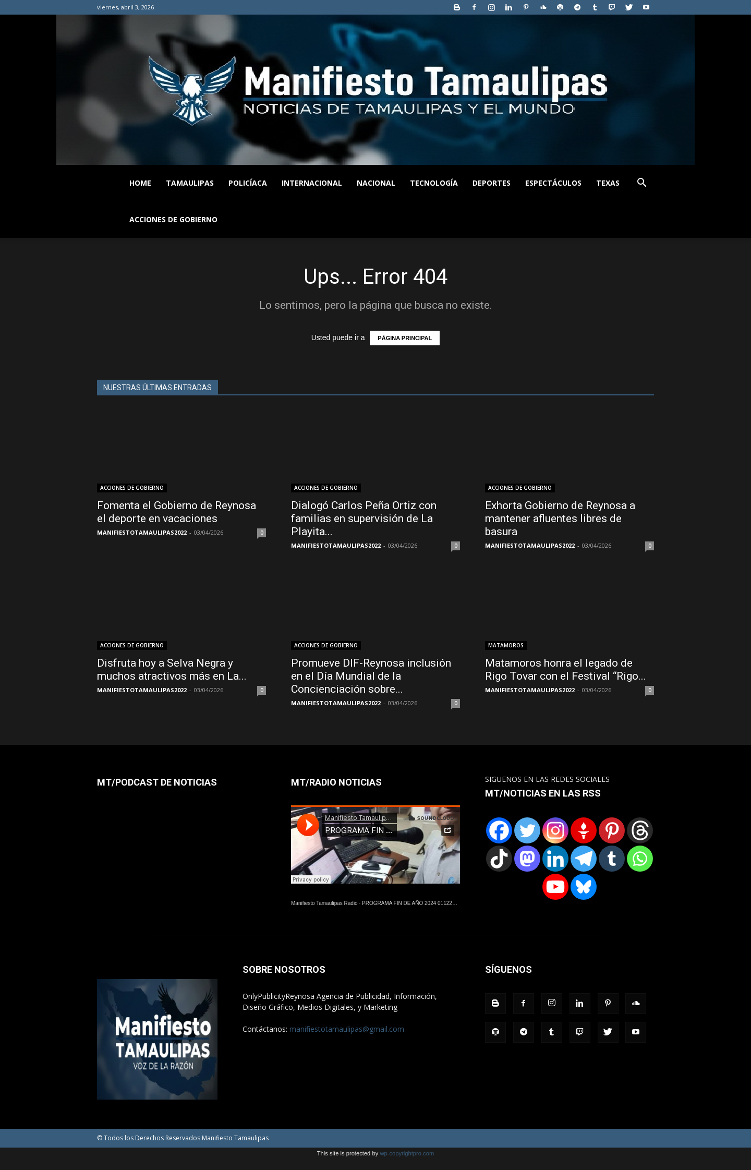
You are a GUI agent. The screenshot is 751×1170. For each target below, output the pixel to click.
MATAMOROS (506, 645)
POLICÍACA (247, 183)
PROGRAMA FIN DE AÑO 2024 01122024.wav (416, 903)
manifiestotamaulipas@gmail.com (346, 1029)
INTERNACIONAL (312, 183)
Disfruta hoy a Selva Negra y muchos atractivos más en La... (172, 669)
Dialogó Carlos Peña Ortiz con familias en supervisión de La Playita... (364, 518)
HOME (140, 183)
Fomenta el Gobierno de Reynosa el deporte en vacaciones (176, 512)
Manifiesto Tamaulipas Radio (324, 903)
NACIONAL (376, 183)
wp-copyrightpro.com (407, 1153)
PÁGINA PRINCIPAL (405, 338)
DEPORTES (492, 183)
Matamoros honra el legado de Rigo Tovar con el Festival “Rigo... (565, 669)
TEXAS (608, 183)
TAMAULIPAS (190, 183)
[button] (641, 184)
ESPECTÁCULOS (553, 183)
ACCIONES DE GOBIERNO (173, 219)
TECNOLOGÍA (434, 183)
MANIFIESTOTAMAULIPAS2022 (142, 532)
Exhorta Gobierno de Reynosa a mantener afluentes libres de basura (560, 518)
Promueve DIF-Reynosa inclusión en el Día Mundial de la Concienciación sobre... (371, 676)
